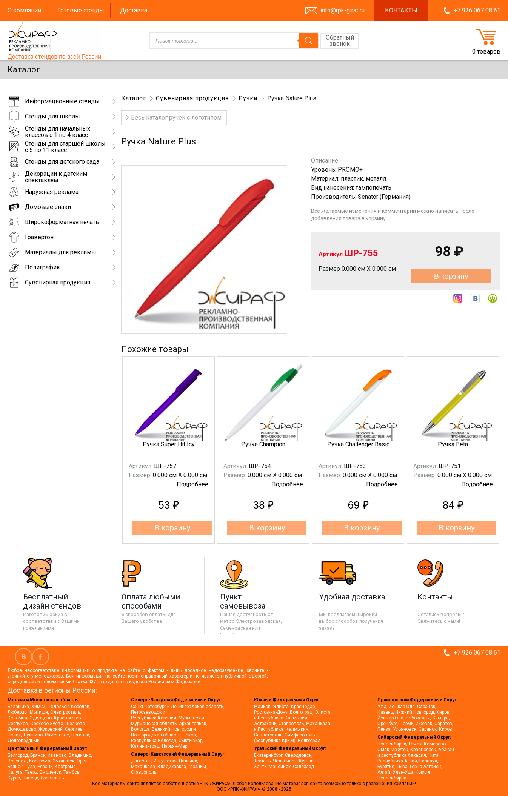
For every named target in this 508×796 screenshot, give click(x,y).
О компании (24, 10)
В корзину (451, 276)
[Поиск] (308, 40)
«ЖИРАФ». (220, 783)
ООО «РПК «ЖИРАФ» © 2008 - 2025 (254, 789)
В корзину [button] (172, 527)
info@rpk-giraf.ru (342, 10)
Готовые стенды (80, 10)
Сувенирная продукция (192, 98)
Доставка (133, 10)
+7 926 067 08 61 (477, 10)
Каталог (133, 98)
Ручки (248, 98)
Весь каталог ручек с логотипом (176, 117)
